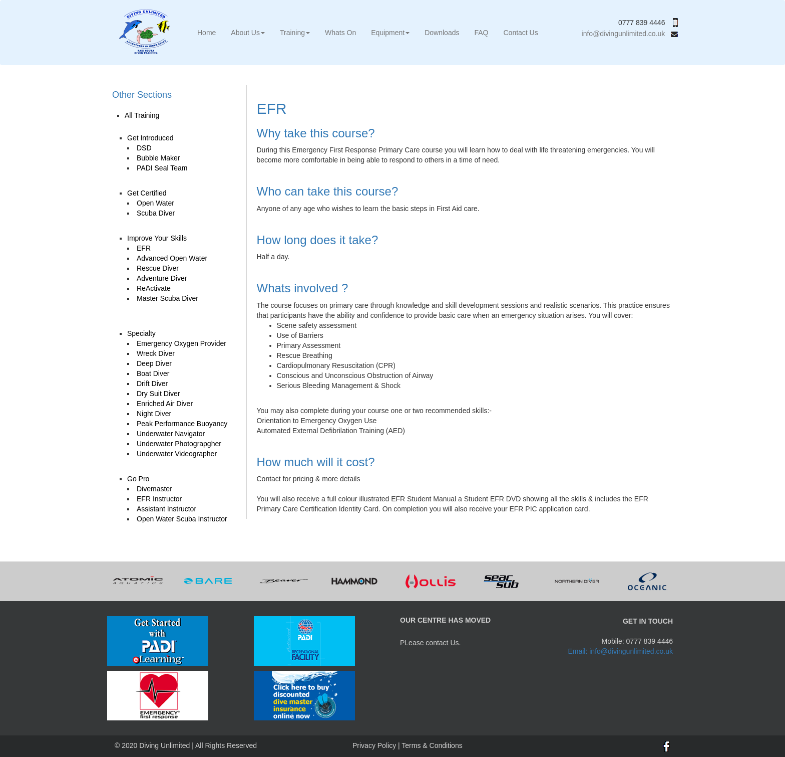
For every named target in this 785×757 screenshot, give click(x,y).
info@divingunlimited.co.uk (630, 34)
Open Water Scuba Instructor (182, 519)
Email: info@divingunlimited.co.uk (620, 651)
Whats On (340, 33)
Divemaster (154, 489)
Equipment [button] (390, 33)
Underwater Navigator (171, 434)
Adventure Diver (162, 278)
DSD (144, 148)
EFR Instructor (159, 499)
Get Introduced (150, 138)
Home (206, 33)
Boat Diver (153, 373)
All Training (142, 115)
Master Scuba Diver (167, 298)
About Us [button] (248, 33)
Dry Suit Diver (158, 394)
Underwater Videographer (177, 454)
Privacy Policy (374, 745)
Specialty (141, 333)
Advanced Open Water (172, 258)
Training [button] (295, 33)
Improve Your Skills (157, 238)
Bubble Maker (158, 158)
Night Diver (154, 414)
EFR (144, 248)
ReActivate (154, 288)
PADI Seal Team (162, 168)
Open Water (155, 203)
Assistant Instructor (166, 509)
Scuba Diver (156, 213)
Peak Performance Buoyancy (182, 424)
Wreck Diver (156, 353)
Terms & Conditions (432, 745)
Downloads (442, 33)
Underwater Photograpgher (179, 444)
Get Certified (147, 193)
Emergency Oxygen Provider (181, 343)
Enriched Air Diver (165, 404)
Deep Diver (154, 363)
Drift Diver (152, 384)
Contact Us (520, 33)
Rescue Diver (158, 268)
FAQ (481, 33)
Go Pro (138, 479)
